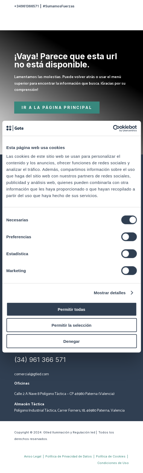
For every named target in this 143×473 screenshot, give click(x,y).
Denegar (71, 341)
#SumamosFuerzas (58, 6)
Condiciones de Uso (113, 463)
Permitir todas (71, 309)
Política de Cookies (111, 456)
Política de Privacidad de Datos (69, 456)
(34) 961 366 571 (40, 360)
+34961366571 (26, 6)
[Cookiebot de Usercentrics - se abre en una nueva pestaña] (113, 128)
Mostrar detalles (110, 292)
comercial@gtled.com (31, 374)
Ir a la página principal (57, 107)
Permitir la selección (72, 325)
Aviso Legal (32, 456)
